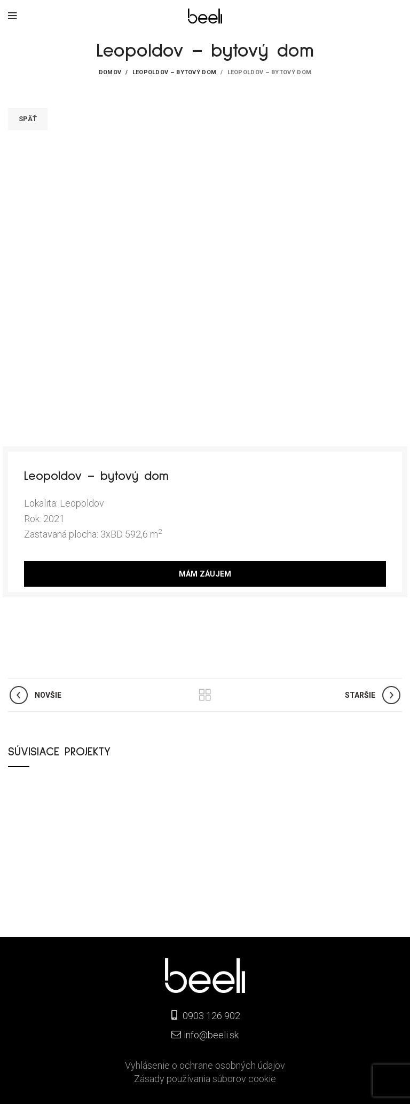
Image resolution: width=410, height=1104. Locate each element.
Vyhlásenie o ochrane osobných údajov (205, 1065)
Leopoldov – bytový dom (174, 72)
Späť (28, 119)
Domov (110, 72)
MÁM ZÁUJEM (205, 574)
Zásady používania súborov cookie (205, 1078)
